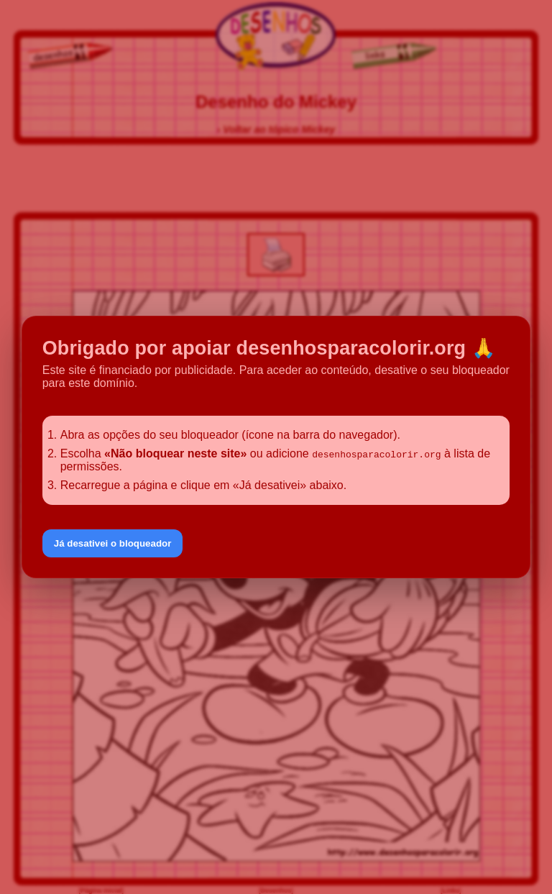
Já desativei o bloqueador (113, 543)
